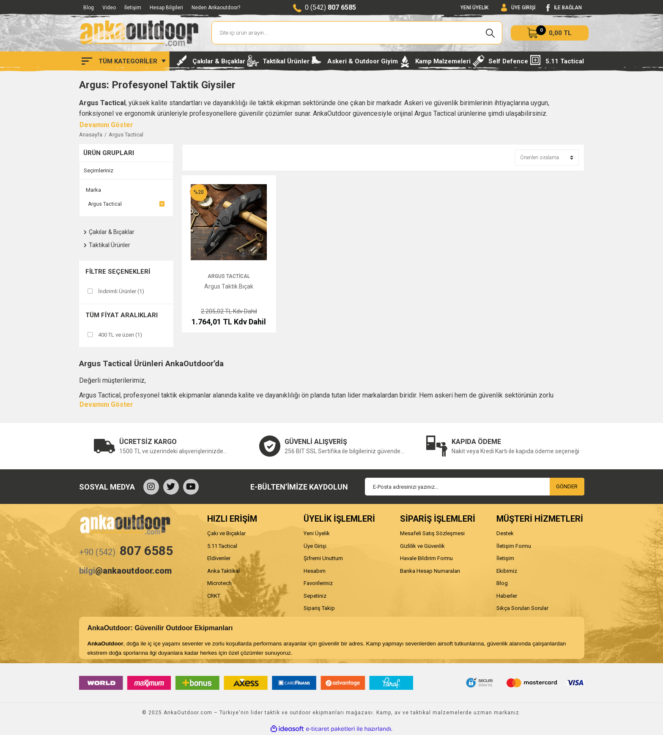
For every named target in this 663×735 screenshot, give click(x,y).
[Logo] (139, 33)
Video (109, 8)
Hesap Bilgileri (166, 8)
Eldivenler (218, 558)
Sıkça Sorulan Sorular (522, 608)
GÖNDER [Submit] (567, 486)
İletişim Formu (513, 546)
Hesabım (315, 571)
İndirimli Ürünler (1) (121, 291)
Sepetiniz (315, 596)
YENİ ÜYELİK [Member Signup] (474, 8)
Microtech (219, 583)
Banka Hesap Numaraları (430, 571)
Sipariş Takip (319, 608)
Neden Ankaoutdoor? (216, 8)
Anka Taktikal (223, 571)
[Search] (357, 32)
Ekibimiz (506, 571)
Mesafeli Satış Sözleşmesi (432, 533)
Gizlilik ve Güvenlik (422, 546)
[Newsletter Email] (474, 486)
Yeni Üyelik (317, 533)
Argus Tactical (126, 134)
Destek (505, 533)
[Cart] (550, 33)
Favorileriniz (318, 583)
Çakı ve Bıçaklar (226, 533)
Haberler (506, 596)
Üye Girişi (315, 546)
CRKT (213, 596)
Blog (88, 8)
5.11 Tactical (222, 546)
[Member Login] (518, 8)
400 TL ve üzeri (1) (120, 335)
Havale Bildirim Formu (426, 558)
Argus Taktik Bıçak (228, 286)
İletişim (132, 8)
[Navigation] (123, 61)
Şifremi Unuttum (323, 558)
